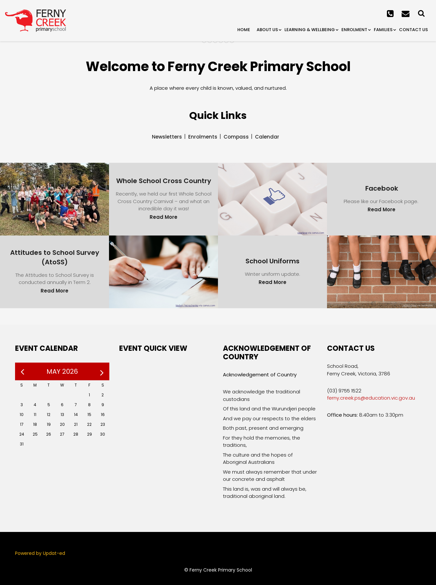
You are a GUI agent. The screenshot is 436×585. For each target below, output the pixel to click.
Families (383, 30)
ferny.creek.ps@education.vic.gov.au (371, 397)
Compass (236, 136)
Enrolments (202, 136)
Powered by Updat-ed (40, 553)
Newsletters (167, 136)
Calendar (267, 136)
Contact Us (413, 30)
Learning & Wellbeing (309, 30)
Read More (163, 217)
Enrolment (354, 30)
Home (243, 30)
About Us (267, 30)
